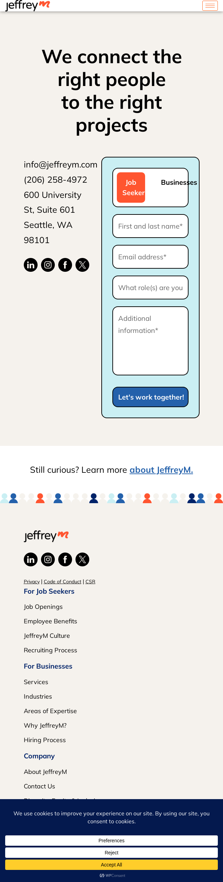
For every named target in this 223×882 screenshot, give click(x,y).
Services (36, 682)
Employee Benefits (50, 621)
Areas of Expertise (50, 711)
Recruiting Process (50, 650)
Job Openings (43, 607)
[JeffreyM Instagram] (48, 264)
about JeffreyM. (161, 469)
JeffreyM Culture (47, 636)
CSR (90, 581)
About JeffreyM (45, 772)
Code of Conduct (62, 581)
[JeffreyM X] (82, 264)
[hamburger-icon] (210, 6)
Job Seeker (133, 187)
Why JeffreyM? (45, 725)
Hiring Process (45, 740)
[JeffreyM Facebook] (65, 264)
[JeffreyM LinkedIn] (31, 264)
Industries (38, 696)
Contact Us (39, 786)
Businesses (172, 182)
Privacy (32, 581)
